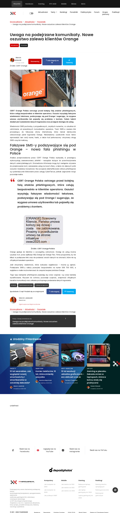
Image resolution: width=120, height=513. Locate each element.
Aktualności (43, 12)
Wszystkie (16, 4)
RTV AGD (52, 4)
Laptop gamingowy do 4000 (85, 497)
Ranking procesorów (102, 490)
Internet (13, 285)
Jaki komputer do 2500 (49, 486)
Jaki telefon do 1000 (67, 487)
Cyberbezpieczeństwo (26, 285)
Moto (83, 4)
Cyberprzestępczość (42, 285)
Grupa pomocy (105, 13)
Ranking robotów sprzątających (101, 486)
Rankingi (63, 12)
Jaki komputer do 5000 (49, 491)
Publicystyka (86, 12)
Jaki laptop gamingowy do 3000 (85, 491)
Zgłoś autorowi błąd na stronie (29, 304)
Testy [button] (53, 12)
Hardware (29, 4)
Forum (96, 12)
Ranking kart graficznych (99, 494)
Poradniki (74, 12)
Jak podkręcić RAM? (50, 495)
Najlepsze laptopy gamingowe (84, 486)
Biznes (73, 4)
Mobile (63, 4)
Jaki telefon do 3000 (68, 491)
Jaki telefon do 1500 (67, 484)
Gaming (41, 4)
